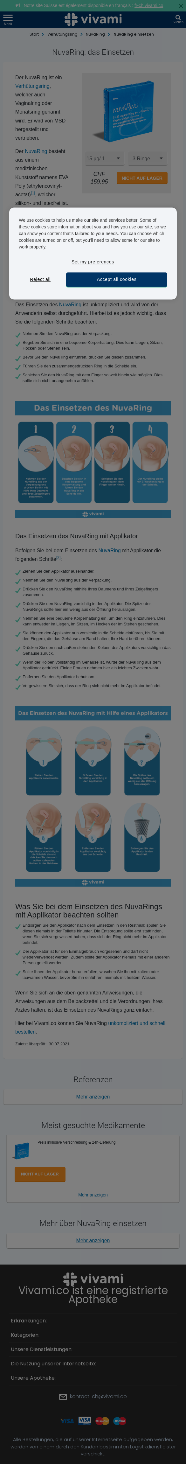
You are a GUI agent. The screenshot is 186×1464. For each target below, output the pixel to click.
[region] (93, 254)
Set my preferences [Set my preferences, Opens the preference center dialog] (93, 262)
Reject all (40, 279)
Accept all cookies (117, 279)
